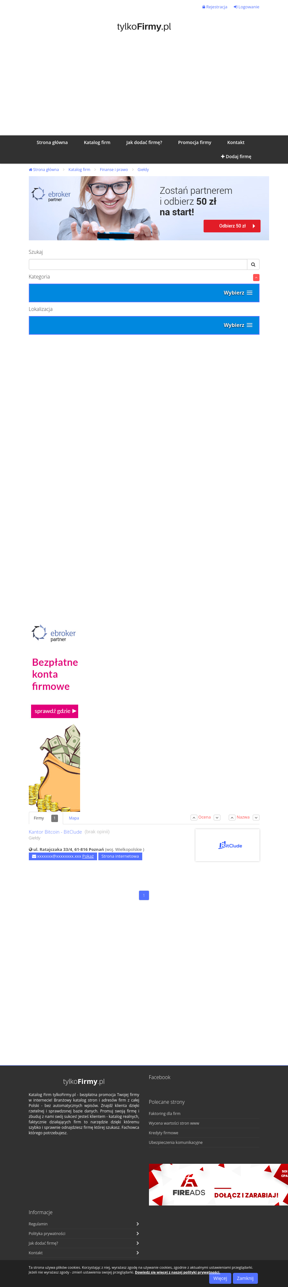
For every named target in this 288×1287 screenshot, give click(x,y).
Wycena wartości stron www (174, 1123)
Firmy (46, 818)
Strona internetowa (120, 856)
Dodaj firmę (236, 156)
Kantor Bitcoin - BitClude (55, 832)
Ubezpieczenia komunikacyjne (176, 1142)
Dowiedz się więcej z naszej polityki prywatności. (177, 1272)
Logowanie (246, 7)
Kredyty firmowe (163, 1133)
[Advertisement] (144, 87)
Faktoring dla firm (165, 1113)
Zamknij (245, 1278)
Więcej (220, 1278)
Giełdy (143, 169)
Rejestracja (214, 7)
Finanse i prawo (114, 169)
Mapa (74, 818)
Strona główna (44, 169)
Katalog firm (79, 169)
